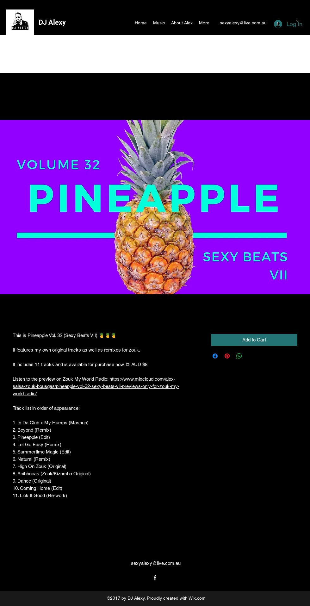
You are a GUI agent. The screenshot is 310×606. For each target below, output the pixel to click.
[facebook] (155, 577)
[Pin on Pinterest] (227, 356)
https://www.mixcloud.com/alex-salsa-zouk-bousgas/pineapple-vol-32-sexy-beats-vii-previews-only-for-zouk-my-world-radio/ (96, 386)
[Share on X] (251, 356)
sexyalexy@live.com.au (243, 22)
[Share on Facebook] (215, 356)
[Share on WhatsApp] (239, 356)
